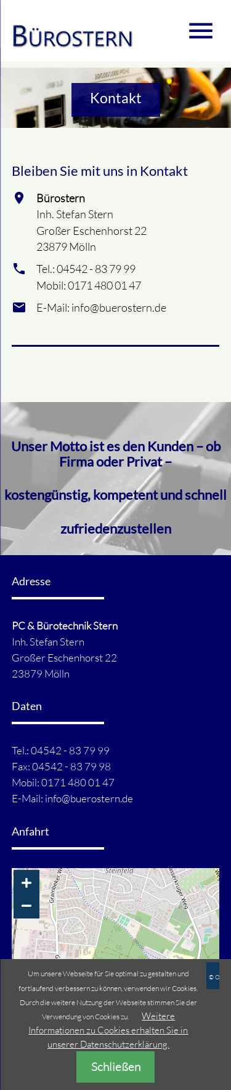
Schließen (115, 1066)
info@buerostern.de (89, 798)
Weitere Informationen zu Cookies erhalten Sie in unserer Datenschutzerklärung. (108, 1030)
